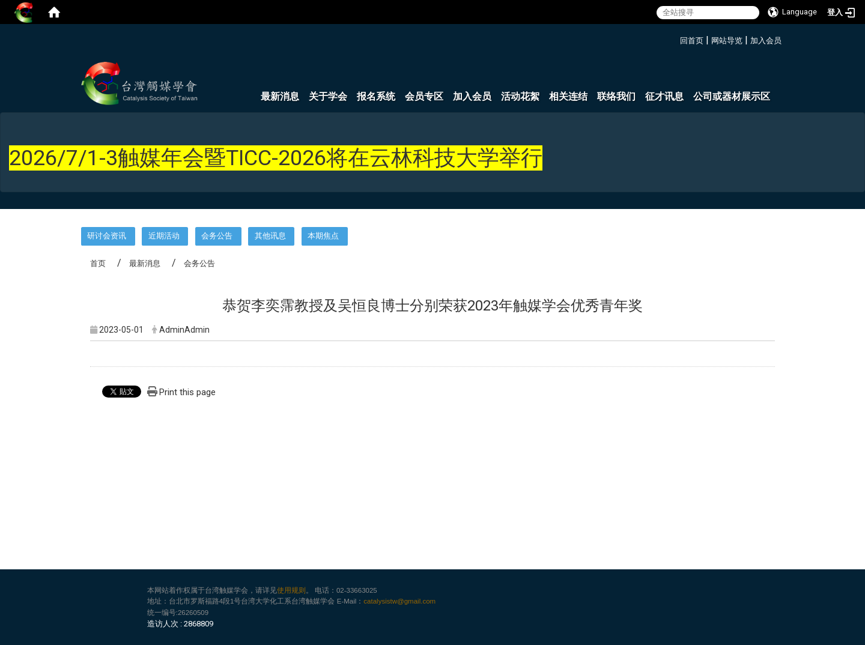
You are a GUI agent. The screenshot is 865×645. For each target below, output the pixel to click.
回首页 (691, 40)
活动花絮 (520, 96)
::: (675, 38)
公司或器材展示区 (731, 96)
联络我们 (616, 96)
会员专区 (424, 96)
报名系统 (376, 96)
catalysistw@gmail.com (399, 601)
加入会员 (766, 40)
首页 (98, 263)
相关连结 (568, 96)
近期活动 (164, 235)
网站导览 (726, 40)
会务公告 (216, 235)
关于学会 (328, 96)
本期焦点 (323, 235)
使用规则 (291, 590)
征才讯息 (664, 96)
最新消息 (280, 96)
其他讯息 (270, 235)
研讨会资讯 (106, 235)
